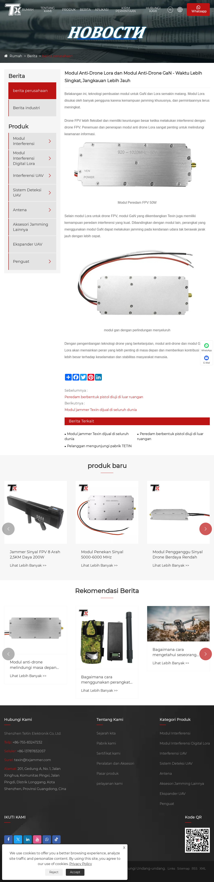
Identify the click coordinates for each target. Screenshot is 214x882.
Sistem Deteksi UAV (27, 193)
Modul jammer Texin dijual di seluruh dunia (101, 410)
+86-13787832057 (31, 751)
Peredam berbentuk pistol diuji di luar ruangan (104, 397)
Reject (54, 872)
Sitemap (183, 868)
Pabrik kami (106, 743)
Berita (85, 10)
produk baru (107, 466)
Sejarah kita (106, 733)
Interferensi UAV (28, 175)
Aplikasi (101, 10)
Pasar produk (107, 774)
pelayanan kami (110, 784)
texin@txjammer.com (32, 760)
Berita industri (26, 108)
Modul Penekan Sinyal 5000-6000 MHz (102, 555)
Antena (20, 210)
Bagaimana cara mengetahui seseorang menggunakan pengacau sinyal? (177, 652)
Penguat (21, 261)
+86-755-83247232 (27, 742)
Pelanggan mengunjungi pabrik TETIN (99, 446)
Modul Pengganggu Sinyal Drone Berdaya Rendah (178, 555)
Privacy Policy (80, 864)
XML (203, 868)
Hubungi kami (153, 9)
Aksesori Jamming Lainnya (30, 227)
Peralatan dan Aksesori (115, 763)
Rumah (27, 10)
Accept (75, 872)
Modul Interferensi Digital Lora (24, 158)
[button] (8, 529)
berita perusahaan (57, 56)
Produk (69, 10)
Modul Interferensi (23, 141)
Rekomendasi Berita (107, 591)
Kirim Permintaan (126, 9)
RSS (194, 868)
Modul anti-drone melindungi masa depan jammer (33, 665)
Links (171, 868)
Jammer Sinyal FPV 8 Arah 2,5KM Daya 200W (35, 555)
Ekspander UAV (27, 244)
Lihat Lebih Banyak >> (28, 565)
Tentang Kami (48, 9)
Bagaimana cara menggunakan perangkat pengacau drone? (105, 680)
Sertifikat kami (108, 753)
